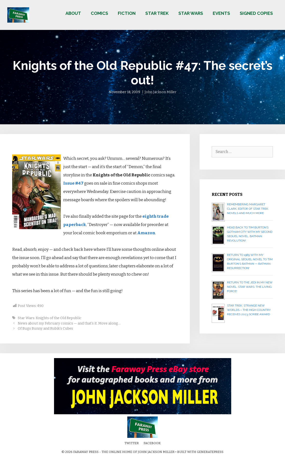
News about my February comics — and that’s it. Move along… (69, 323)
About (73, 13)
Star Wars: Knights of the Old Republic (50, 318)
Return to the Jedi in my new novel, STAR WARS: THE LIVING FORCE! (250, 287)
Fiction (127, 13)
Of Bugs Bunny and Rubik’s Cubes (45, 328)
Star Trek (157, 13)
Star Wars (190, 13)
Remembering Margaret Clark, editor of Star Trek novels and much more (247, 209)
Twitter (131, 443)
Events (221, 13)
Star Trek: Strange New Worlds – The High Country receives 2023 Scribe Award (249, 310)
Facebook (152, 443)
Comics (99, 13)
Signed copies (256, 13)
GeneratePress (210, 452)
